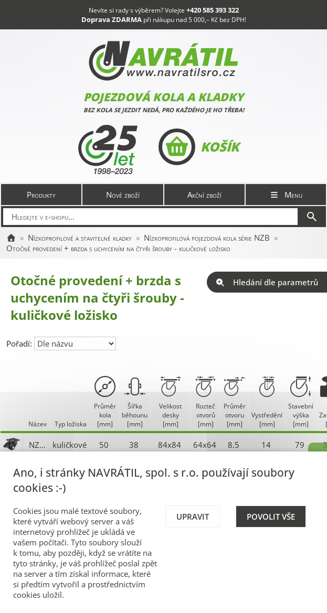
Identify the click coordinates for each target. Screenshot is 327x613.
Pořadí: (20, 343)
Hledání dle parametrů (267, 282)
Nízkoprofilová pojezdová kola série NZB (207, 237)
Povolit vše (271, 516)
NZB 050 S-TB (38, 444)
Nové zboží (123, 194)
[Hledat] (312, 216)
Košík (199, 146)
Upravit (192, 516)
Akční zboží (204, 194)
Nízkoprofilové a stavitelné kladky (80, 237)
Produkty (41, 194)
